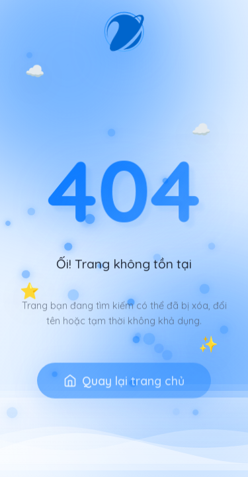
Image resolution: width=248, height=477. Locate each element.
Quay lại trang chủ (124, 391)
